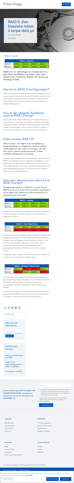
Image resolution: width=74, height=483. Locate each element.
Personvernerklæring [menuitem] (24, 470)
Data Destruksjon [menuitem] (10, 426)
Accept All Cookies (52, 479)
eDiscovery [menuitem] (8, 431)
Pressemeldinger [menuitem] (10, 449)
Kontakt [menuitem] (40, 446)
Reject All (65, 479)
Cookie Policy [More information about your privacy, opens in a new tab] (29, 475)
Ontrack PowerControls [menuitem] (45, 426)
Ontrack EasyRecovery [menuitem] (44, 423)
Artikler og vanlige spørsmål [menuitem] (13, 455)
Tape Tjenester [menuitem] (9, 428)
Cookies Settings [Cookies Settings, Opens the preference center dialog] (7, 479)
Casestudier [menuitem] (8, 452)
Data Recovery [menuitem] (9, 423)
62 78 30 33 (66, 4)
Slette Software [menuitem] (42, 428)
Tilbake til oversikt (10, 56)
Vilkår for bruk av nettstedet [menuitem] (10, 470)
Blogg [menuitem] (6, 446)
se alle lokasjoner (41, 465)
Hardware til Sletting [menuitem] (44, 431)
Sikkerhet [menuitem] (40, 452)
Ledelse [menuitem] (40, 449)
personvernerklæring (44, 401)
